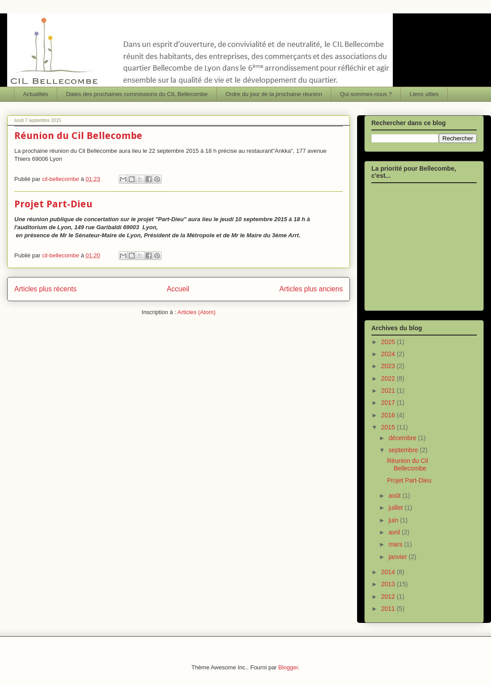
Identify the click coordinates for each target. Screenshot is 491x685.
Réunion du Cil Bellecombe (78, 135)
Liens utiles (424, 94)
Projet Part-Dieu (53, 204)
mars (396, 544)
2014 (389, 572)
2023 (389, 366)
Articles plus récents (45, 289)
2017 (389, 402)
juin (394, 520)
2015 (389, 427)
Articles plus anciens (311, 289)
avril (395, 532)
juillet (396, 507)
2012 (389, 596)
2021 (389, 390)
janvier (398, 556)
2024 (389, 353)
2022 (389, 378)
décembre (403, 437)
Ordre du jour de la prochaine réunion (273, 94)
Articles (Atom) (196, 312)
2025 (389, 341)
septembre (404, 450)
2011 (389, 608)
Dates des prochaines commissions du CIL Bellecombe (137, 94)
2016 (389, 415)
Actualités (35, 94)
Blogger (288, 667)
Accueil (178, 289)
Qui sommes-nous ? (365, 94)
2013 (389, 584)
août (395, 495)
